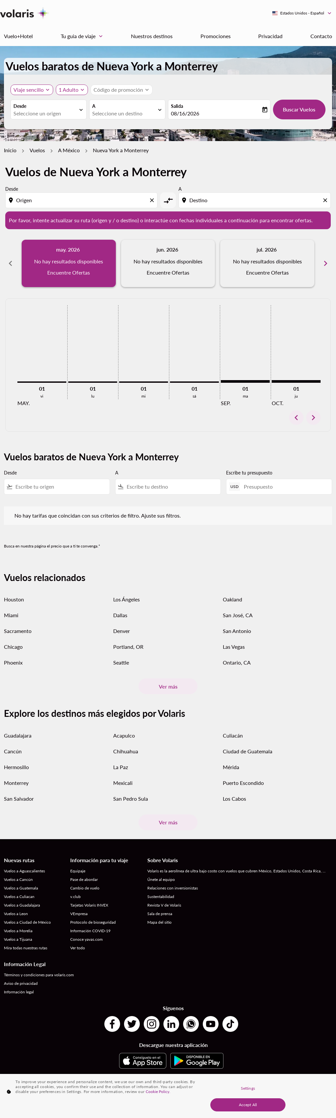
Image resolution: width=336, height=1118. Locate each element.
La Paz (120, 767)
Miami (11, 615)
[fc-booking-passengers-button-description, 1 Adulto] (68, 90)
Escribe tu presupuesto (249, 472)
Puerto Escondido (243, 783)
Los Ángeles (126, 599)
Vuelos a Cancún (18, 879)
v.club (75, 896)
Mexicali (123, 783)
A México (69, 150)
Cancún (13, 751)
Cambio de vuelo (84, 888)
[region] (168, 1096)
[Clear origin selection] (153, 200)
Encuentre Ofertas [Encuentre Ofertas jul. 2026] (267, 272)
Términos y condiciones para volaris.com (39, 974)
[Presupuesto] (284, 486)
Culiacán (233, 735)
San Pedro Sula (130, 798)
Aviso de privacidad (21, 983)
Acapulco (124, 735)
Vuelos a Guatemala (21, 888)
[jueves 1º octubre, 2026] (296, 381)
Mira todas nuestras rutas (25, 947)
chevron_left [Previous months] (10, 263)
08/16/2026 (185, 113)
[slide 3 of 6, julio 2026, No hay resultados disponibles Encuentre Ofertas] (267, 263)
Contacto (321, 36)
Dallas (120, 615)
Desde (19, 106)
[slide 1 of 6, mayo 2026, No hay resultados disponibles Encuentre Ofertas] (69, 263)
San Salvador (19, 798)
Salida (177, 106)
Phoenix (13, 662)
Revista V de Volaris (164, 905)
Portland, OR (128, 647)
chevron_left (296, 417)
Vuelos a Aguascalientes (24, 870)
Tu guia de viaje (83, 36)
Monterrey (16, 783)
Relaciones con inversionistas (172, 888)
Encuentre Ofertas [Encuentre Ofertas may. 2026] (68, 272)
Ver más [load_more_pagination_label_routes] (168, 686)
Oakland (232, 599)
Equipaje (77, 870)
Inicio (10, 150)
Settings (248, 1088)
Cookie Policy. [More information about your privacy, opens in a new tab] (158, 1091)
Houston (14, 599)
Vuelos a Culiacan (19, 896)
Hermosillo (16, 767)
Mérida (231, 767)
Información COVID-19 (90, 930)
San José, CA (238, 615)
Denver (121, 631)
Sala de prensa (159, 913)
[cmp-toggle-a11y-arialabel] (168, 200)
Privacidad (270, 36)
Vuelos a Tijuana (18, 939)
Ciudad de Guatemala (247, 751)
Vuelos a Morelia (18, 930)
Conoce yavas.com (86, 939)
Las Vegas (234, 647)
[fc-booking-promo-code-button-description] (118, 90)
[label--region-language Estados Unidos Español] (302, 13)
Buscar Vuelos (299, 109)
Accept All (248, 1104)
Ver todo (77, 947)
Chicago (13, 647)
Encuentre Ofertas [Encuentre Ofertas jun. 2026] (168, 272)
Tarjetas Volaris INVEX (89, 905)
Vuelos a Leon (16, 913)
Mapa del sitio (159, 922)
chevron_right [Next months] (325, 263)
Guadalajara (18, 735)
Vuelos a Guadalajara (22, 905)
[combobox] (45, 113)
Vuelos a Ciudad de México (27, 922)
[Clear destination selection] (326, 200)
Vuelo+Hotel (18, 36)
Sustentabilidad (160, 896)
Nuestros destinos (152, 36)
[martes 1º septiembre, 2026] (245, 381)
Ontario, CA (237, 662)
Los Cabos (234, 798)
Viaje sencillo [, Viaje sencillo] (28, 89)
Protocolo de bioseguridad (93, 922)
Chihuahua (125, 751)
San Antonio (237, 631)
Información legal (19, 991)
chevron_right (313, 417)
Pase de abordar (84, 879)
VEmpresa (79, 913)
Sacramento (18, 631)
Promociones (215, 36)
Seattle (121, 662)
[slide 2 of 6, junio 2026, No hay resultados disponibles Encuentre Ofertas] (168, 263)
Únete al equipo (161, 879)
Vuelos (37, 150)
